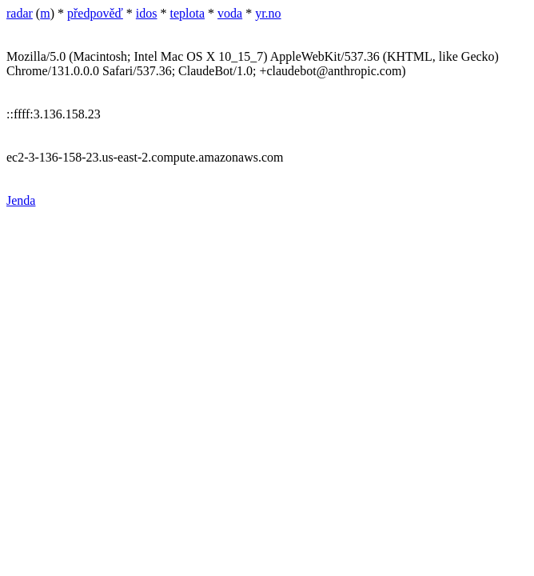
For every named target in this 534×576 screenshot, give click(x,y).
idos (146, 13)
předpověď (95, 13)
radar (19, 13)
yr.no (268, 13)
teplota (187, 13)
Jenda (20, 200)
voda (229, 13)
